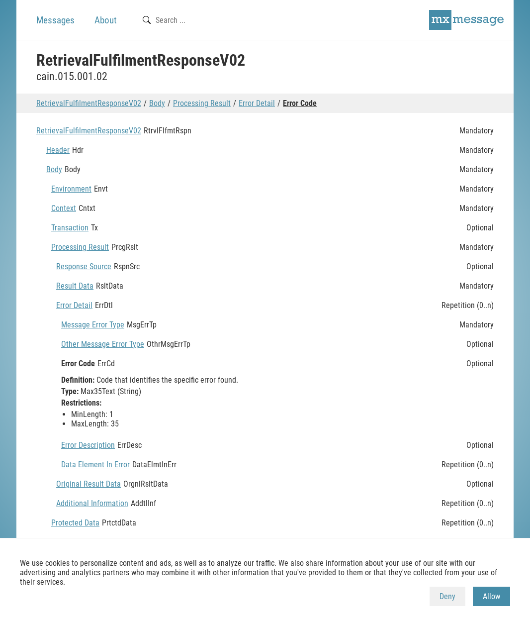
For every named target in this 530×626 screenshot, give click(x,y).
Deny (447, 596)
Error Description (88, 445)
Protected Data (75, 522)
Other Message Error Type (102, 344)
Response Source (83, 266)
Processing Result (202, 103)
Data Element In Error (95, 464)
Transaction (69, 227)
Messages (55, 20)
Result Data (74, 286)
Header (58, 150)
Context (63, 208)
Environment (71, 189)
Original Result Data (88, 484)
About (105, 20)
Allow (491, 596)
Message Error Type (92, 324)
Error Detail (257, 103)
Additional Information (92, 503)
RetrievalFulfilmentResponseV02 (88, 103)
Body (157, 103)
